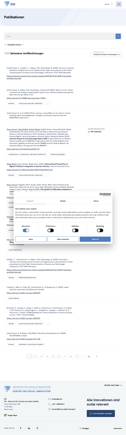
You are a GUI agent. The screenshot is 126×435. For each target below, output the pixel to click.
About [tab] (96, 201)
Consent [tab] (30, 201)
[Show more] (47, 103)
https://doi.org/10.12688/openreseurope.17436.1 (26, 98)
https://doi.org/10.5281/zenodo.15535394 (23, 293)
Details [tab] (63, 201)
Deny (31, 239)
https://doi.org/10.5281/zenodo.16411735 (23, 339)
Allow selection (63, 239)
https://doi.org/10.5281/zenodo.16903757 (23, 318)
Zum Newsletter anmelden (101, 413)
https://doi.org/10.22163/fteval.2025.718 (23, 149)
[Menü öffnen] (119, 4)
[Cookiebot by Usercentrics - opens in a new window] (101, 194)
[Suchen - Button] (118, 36)
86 (89, 356)
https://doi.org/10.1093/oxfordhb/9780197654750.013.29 (30, 170)
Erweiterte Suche (13, 44)
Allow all (95, 239)
